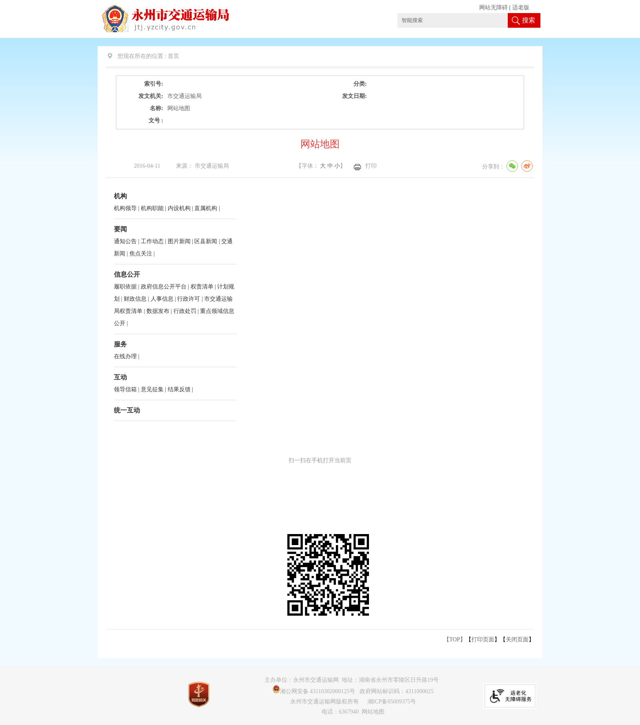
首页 (173, 56)
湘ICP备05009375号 (391, 701)
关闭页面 (517, 639)
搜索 (528, 20)
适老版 (520, 7)
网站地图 (373, 712)
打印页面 (482, 639)
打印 (371, 166)
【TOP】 (455, 639)
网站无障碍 (493, 7)
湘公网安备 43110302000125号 (314, 691)
